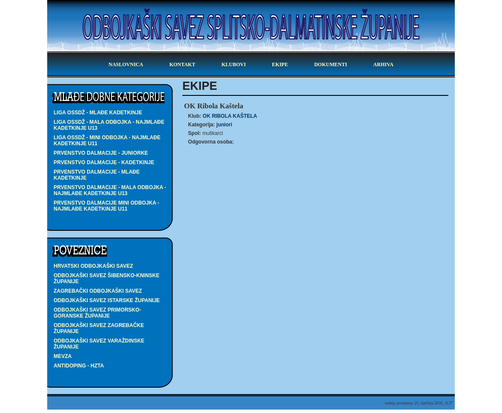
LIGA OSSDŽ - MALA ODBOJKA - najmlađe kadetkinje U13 (109, 125)
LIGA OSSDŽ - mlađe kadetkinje (98, 113)
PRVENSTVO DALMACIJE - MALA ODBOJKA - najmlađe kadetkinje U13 (110, 190)
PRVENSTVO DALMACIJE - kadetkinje (104, 162)
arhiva (383, 64)
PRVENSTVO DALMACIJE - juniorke (101, 153)
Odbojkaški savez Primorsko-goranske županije (97, 313)
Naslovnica (126, 64)
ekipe (280, 64)
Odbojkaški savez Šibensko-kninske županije (106, 278)
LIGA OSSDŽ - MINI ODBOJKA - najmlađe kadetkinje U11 (107, 141)
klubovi (233, 64)
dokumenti (330, 64)
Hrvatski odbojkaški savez (93, 266)
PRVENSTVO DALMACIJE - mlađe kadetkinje (96, 175)
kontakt (182, 64)
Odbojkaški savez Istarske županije (107, 300)
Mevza (63, 356)
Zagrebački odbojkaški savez (98, 291)
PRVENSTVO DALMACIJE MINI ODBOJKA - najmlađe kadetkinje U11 (106, 206)
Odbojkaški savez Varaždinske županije (99, 344)
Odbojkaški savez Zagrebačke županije (99, 328)
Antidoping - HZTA (79, 366)
